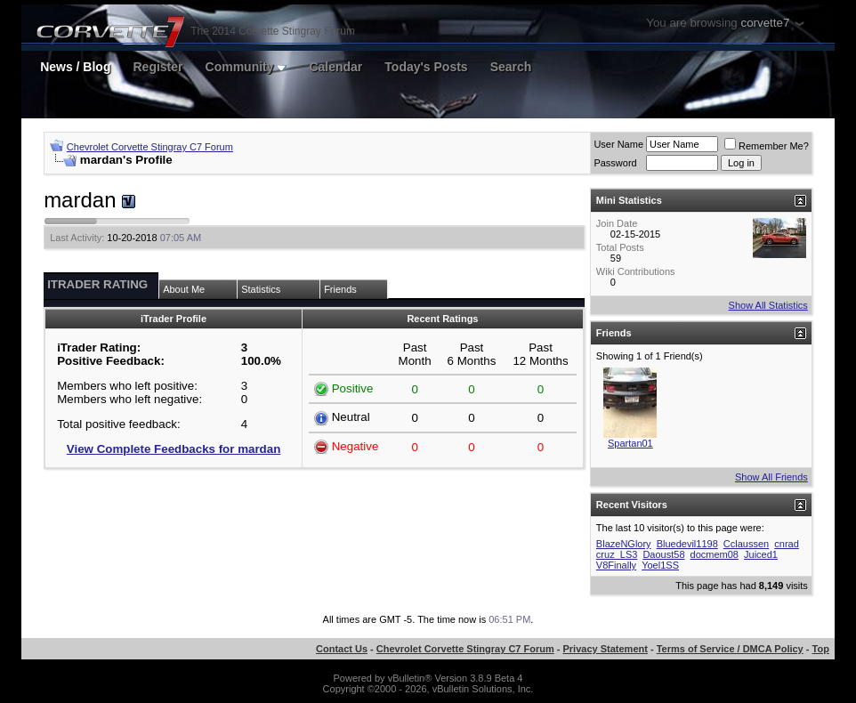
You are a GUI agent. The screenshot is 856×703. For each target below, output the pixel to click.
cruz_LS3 (616, 554)
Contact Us (341, 648)
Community (246, 67)
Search (511, 67)
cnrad (786, 543)
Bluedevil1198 (687, 543)
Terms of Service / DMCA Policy (730, 648)
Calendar (335, 67)
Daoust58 (663, 554)
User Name (618, 144)
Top (820, 648)
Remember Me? (766, 146)
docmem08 (714, 554)
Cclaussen (746, 543)
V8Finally (616, 565)
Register (157, 67)
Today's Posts (425, 67)
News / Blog (75, 67)
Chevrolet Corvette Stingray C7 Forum (150, 146)
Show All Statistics (768, 305)
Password (615, 163)
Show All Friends (771, 477)
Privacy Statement (605, 648)
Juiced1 (761, 554)
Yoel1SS (660, 565)
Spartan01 (630, 443)
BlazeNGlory (623, 543)
